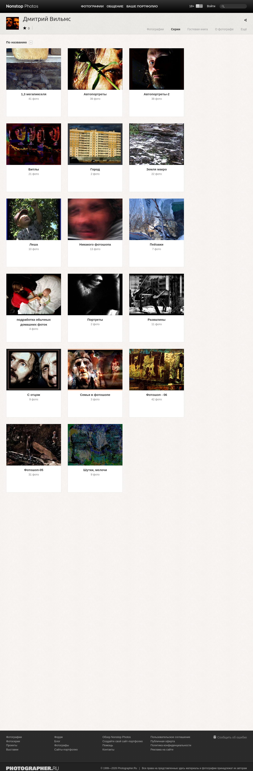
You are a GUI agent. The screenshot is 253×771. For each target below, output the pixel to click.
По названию (16, 42)
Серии (175, 29)
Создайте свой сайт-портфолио (122, 741)
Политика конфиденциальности (171, 745)
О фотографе (224, 29)
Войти (211, 6)
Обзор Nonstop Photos (116, 737)
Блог (57, 741)
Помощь (107, 745)
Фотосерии (13, 741)
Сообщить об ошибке (232, 737)
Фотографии (92, 6)
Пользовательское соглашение (170, 737)
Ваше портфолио (142, 6)
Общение (115, 6)
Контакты (108, 749)
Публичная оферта (163, 741)
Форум (58, 737)
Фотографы (61, 745)
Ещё (244, 29)
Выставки (12, 749)
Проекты (11, 745)
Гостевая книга (197, 29)
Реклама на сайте (162, 749)
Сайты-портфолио (66, 749)
